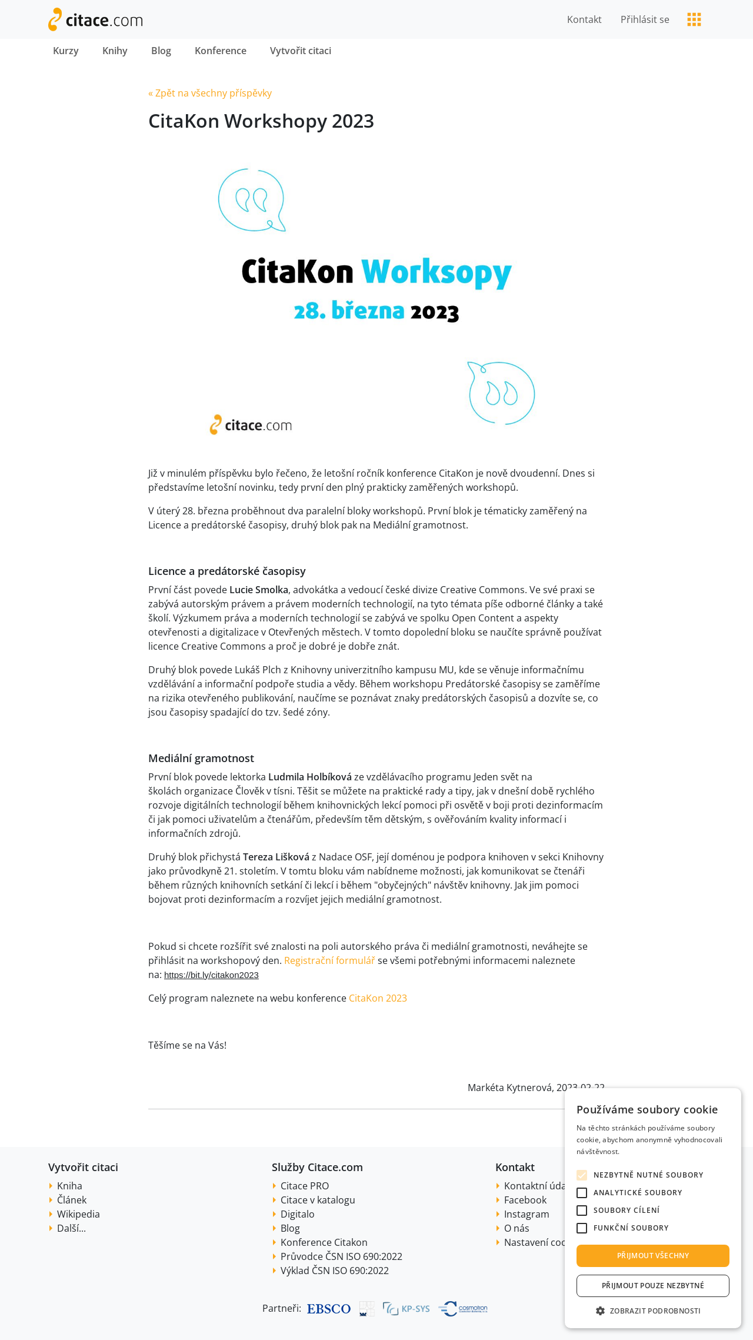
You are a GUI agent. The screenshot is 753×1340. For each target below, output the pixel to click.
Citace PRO (305, 1185)
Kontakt (584, 19)
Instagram (526, 1214)
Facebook (525, 1199)
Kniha (69, 1185)
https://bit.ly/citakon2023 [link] (211, 975)
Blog (161, 50)
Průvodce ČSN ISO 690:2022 (341, 1256)
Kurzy (66, 50)
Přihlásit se (645, 19)
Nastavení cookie (541, 1242)
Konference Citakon (324, 1242)
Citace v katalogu (318, 1199)
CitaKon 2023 (378, 998)
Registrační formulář (329, 960)
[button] (653, 1310)
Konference (220, 50)
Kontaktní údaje (539, 1185)
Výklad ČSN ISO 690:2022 (335, 1270)
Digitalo (298, 1214)
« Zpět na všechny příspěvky (210, 93)
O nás (516, 1228)
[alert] (653, 1208)
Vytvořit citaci (300, 50)
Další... (71, 1228)
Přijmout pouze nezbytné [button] (653, 1286)
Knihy (115, 50)
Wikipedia (78, 1214)
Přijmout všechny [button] (653, 1256)
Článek (71, 1199)
